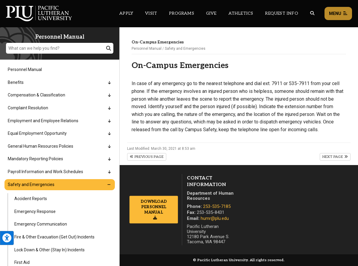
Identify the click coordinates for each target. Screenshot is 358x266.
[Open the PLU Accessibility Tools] (7, 238)
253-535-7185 (217, 206)
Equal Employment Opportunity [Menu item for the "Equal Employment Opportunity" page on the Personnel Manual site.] (37, 133)
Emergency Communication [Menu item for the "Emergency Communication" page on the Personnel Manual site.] (40, 224)
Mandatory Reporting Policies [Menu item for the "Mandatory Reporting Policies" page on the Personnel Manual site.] (35, 158)
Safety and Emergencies (185, 48)
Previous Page (147, 157)
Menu (338, 13)
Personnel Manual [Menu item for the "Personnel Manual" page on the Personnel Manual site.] (25, 69)
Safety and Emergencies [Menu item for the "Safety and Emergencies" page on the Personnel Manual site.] (31, 184)
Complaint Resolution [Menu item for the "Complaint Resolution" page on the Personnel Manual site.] (28, 107)
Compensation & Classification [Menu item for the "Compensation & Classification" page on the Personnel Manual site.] (36, 95)
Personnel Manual (147, 48)
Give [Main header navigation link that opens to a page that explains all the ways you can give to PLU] (211, 13)
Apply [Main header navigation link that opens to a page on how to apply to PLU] (126, 13)
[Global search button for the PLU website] (312, 13)
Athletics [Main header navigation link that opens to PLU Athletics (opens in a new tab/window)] (240, 13)
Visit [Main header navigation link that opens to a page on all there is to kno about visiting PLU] (151, 13)
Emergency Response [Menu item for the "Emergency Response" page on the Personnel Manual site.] (35, 211)
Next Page (335, 157)
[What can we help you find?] (59, 48)
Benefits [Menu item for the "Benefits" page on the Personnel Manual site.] (16, 82)
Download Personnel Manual (154, 206)
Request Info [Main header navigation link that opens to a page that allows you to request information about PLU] (281, 13)
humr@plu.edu (215, 218)
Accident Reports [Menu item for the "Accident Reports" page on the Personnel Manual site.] (30, 198)
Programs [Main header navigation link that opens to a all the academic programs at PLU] (181, 13)
